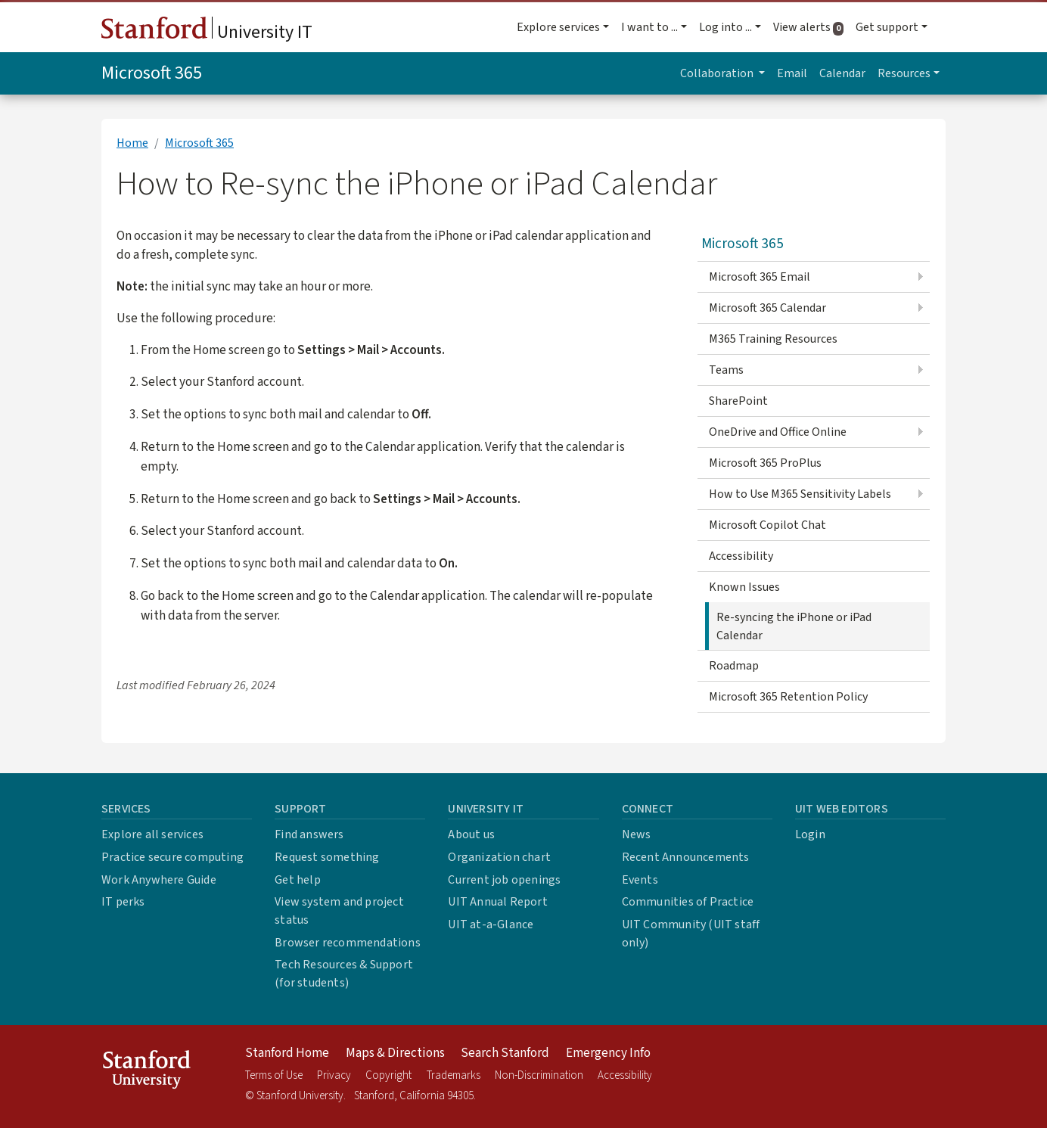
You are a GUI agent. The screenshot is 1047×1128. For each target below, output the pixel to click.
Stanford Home (287, 1053)
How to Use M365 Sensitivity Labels (800, 494)
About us (471, 834)
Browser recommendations (348, 942)
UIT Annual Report (497, 901)
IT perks (123, 901)
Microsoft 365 (151, 73)
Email (792, 73)
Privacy (334, 1075)
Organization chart (499, 857)
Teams (726, 370)
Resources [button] (904, 73)
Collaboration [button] (718, 73)
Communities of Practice (688, 901)
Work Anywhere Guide (158, 880)
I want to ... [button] (649, 27)
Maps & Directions (395, 1053)
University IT (206, 31)
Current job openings (504, 880)
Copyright (388, 1075)
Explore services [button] (558, 27)
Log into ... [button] (725, 27)
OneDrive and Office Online (778, 432)
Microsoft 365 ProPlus (765, 463)
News (636, 834)
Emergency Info (608, 1053)
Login (810, 834)
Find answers (309, 834)
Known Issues (744, 587)
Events (640, 880)
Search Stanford (505, 1053)
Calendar (842, 73)
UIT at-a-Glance (490, 924)
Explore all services (152, 834)
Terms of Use (274, 1075)
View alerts (811, 27)
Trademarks (453, 1075)
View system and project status (339, 910)
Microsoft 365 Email (759, 277)
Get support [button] (887, 27)
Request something (327, 857)
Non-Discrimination (539, 1075)
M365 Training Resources (773, 339)
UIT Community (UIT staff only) (691, 933)
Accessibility (741, 556)
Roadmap (734, 665)
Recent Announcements (686, 857)
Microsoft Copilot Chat (767, 525)
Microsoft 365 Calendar (767, 308)
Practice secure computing (172, 857)
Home (132, 143)
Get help (298, 880)
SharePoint (738, 401)
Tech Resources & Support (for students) (344, 973)
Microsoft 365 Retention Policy (788, 696)
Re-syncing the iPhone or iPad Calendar (793, 626)
